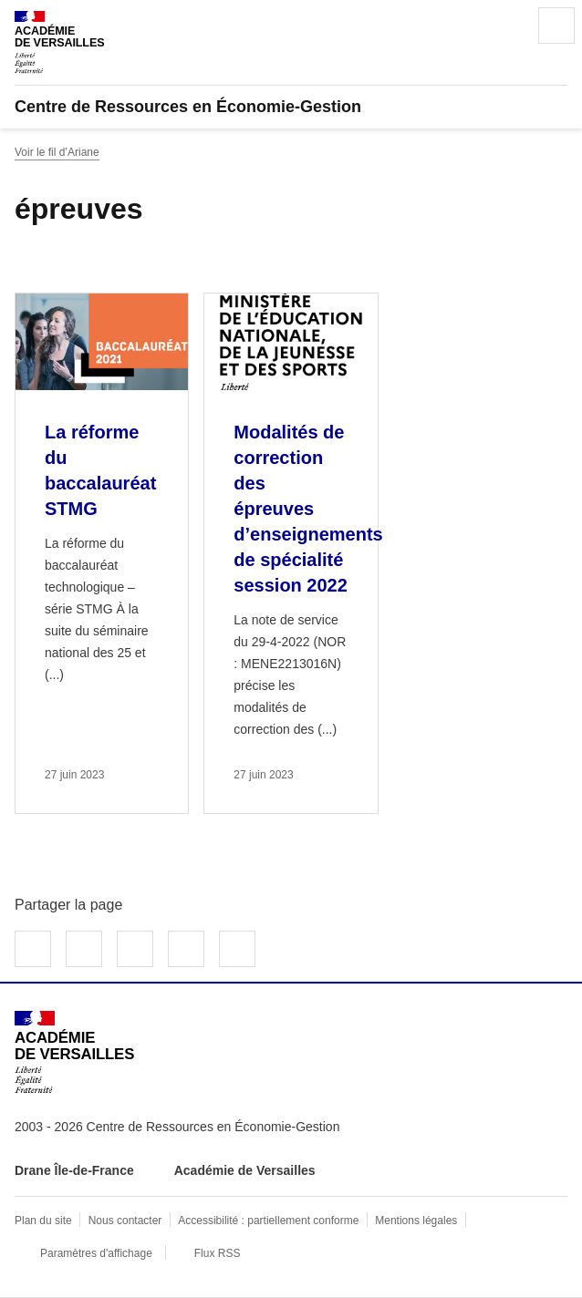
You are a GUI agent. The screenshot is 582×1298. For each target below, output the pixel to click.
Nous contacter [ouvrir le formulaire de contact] (125, 1220)
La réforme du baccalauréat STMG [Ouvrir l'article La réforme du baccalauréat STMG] (100, 470)
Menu (556, 25)
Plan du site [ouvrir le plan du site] (43, 1220)
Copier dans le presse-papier (237, 949)
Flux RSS (217, 1253)
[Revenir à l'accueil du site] (74, 1052)
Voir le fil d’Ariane (57, 152)
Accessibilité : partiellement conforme (268, 1220)
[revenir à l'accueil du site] (291, 107)
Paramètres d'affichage (96, 1253)
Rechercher (505, 25)
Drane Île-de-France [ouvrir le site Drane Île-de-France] (74, 1170)
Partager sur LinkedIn (135, 949)
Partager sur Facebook (33, 949)
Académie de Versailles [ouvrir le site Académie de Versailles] (245, 1170)
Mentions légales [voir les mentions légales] (416, 1220)
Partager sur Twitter (84, 949)
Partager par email (186, 949)
